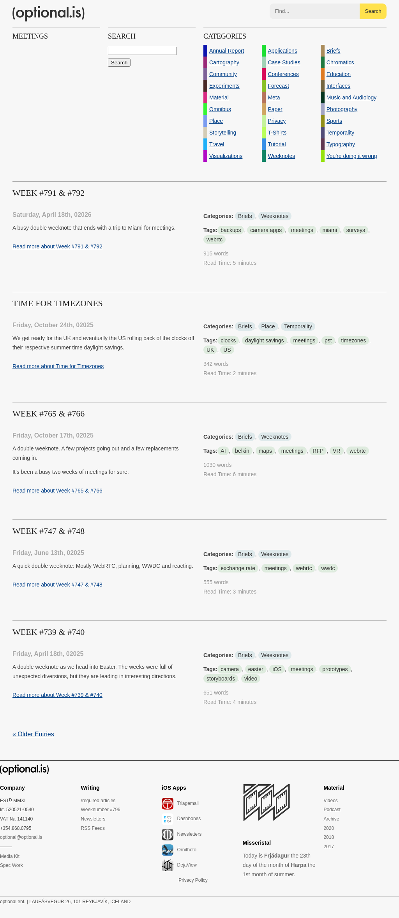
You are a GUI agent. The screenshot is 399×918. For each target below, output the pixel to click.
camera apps (266, 230)
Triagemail (180, 804)
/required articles (98, 800)
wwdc (328, 568)
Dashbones (181, 819)
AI (223, 451)
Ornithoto (179, 850)
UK (210, 350)
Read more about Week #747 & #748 (57, 584)
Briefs (245, 216)
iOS (276, 669)
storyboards (221, 678)
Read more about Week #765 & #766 (57, 490)
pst (328, 340)
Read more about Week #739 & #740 (57, 695)
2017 (328, 846)
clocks (228, 340)
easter (255, 669)
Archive (331, 819)
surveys (355, 230)
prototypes (335, 669)
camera (230, 669)
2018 (328, 837)
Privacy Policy (193, 880)
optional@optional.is (21, 837)
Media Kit (9, 856)
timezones (353, 340)
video (250, 678)
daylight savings (264, 340)
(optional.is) (48, 13)
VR (336, 451)
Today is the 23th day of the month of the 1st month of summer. (279, 864)
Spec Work (11, 865)
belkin (242, 451)
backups (231, 230)
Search (373, 11)
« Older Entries (33, 734)
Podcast (331, 809)
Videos (330, 800)
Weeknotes (275, 216)
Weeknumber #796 (100, 809)
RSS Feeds (93, 828)
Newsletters (93, 819)
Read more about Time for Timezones (58, 366)
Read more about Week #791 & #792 (57, 246)
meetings (302, 230)
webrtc (214, 239)
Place (268, 326)
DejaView (179, 865)
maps (265, 451)
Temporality (298, 326)
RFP (317, 451)
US (227, 350)
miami (330, 230)
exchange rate (238, 568)
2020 (328, 828)
